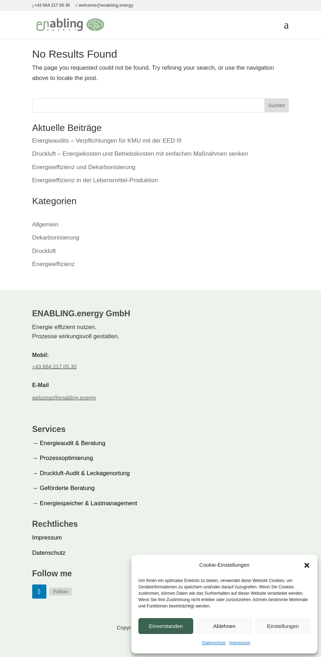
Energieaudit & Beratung (68, 443)
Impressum (239, 642)
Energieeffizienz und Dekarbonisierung (84, 167)
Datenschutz (214, 642)
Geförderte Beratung (63, 488)
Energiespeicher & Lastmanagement (84, 503)
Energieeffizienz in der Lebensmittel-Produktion (95, 180)
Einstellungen (283, 626)
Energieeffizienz (53, 264)
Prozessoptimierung (62, 458)
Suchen (276, 105)
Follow (60, 591)
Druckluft (44, 251)
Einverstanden (166, 626)
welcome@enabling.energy (64, 397)
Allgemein (45, 224)
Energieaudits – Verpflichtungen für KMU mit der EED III (107, 140)
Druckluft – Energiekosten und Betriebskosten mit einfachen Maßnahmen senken (140, 153)
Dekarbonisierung (55, 237)
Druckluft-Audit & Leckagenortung (81, 473)
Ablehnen (224, 626)
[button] (306, 565)
